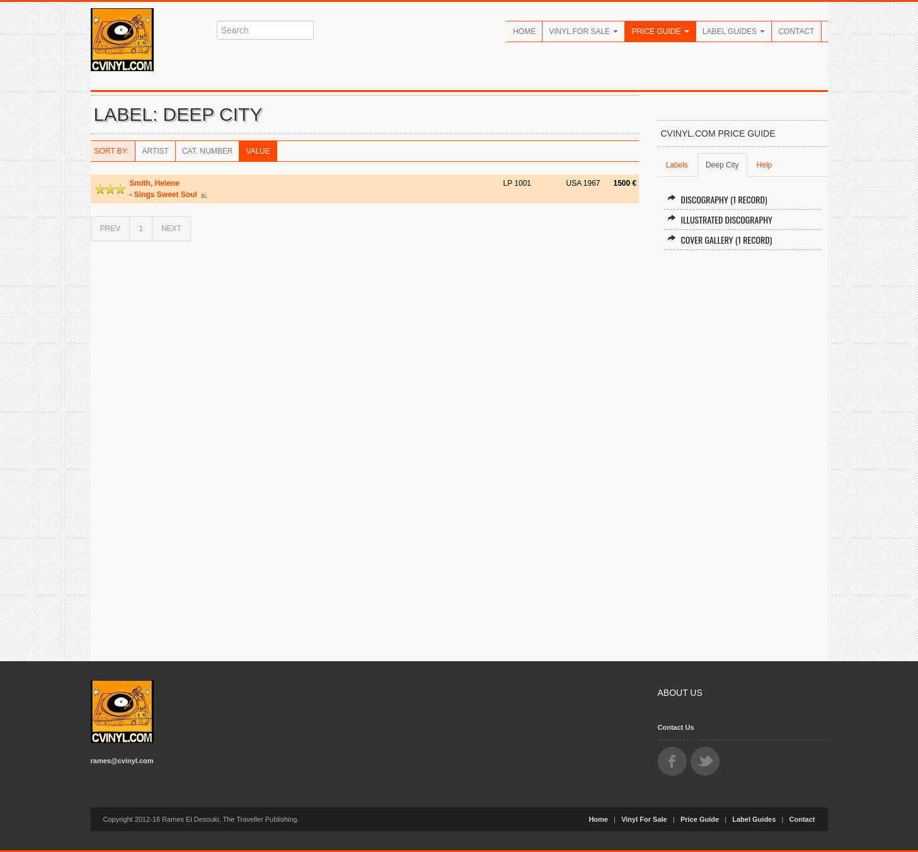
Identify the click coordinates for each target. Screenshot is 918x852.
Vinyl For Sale (583, 31)
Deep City (722, 165)
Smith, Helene (155, 183)
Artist (155, 151)
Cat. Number (207, 151)
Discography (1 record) (717, 199)
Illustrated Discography (719, 219)
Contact (796, 31)
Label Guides (734, 31)
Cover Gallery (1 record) (719, 239)
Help (764, 165)
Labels (677, 165)
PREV (110, 228)
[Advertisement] (743, 450)
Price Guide (660, 31)
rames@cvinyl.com (122, 760)
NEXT (171, 228)
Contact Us (676, 727)
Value (258, 151)
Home (524, 31)
